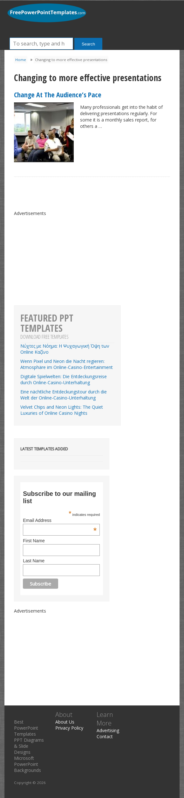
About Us (64, 722)
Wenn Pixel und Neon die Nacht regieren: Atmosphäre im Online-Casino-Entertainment (66, 364)
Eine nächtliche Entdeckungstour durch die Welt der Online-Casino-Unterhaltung (63, 395)
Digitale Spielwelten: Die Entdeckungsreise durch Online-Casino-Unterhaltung (63, 379)
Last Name (33, 560)
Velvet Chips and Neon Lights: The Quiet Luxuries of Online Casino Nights (61, 410)
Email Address (60, 520)
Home (20, 59)
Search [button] (88, 44)
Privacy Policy (69, 728)
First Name (33, 540)
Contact (105, 736)
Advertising (108, 730)
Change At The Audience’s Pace (57, 94)
